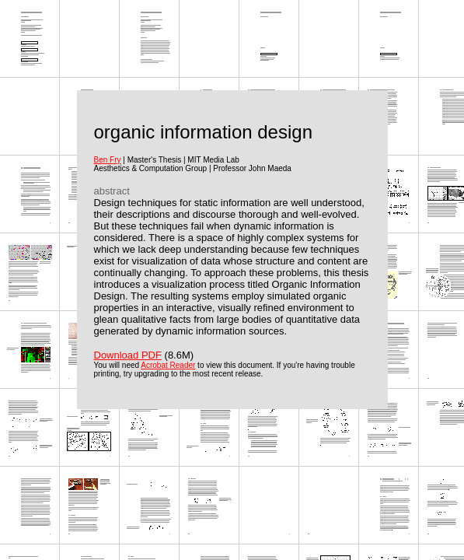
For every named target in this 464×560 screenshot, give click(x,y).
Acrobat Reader (168, 365)
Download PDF (128, 355)
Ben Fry (107, 160)
